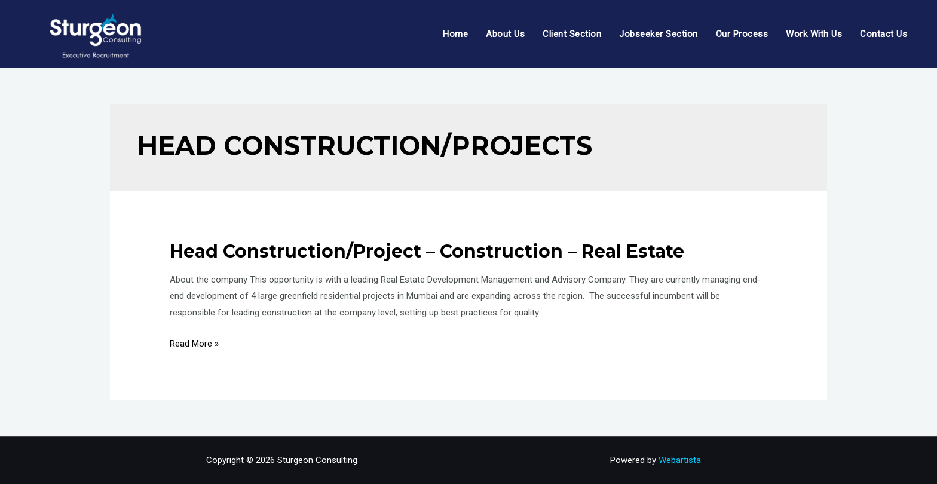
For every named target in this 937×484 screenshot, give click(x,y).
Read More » (194, 343)
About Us (505, 34)
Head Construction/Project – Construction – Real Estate (427, 251)
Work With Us (814, 34)
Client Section (572, 34)
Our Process (742, 34)
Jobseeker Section (658, 34)
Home (455, 34)
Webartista (680, 460)
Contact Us (883, 34)
